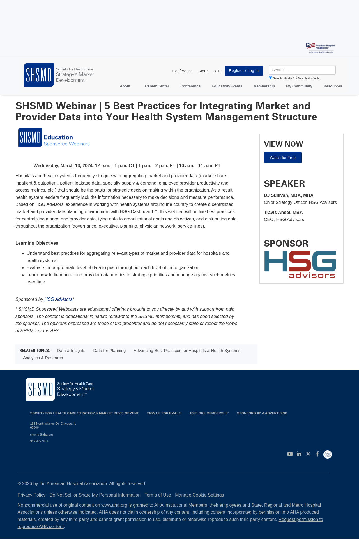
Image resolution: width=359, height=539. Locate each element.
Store (203, 71)
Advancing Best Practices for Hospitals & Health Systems (187, 350)
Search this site (282, 78)
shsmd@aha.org (41, 434)
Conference (182, 71)
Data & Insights (71, 350)
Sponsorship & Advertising (262, 413)
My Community (299, 86)
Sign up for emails (164, 413)
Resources (333, 86)
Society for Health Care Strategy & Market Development (84, 413)
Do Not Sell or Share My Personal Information (95, 495)
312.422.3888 (39, 441)
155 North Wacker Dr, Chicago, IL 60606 (53, 425)
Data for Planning (109, 350)
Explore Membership (209, 413)
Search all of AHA (309, 78)
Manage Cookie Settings (199, 495)
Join (217, 71)
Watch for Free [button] (283, 157)
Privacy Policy (32, 495)
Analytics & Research (43, 357)
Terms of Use (158, 495)
